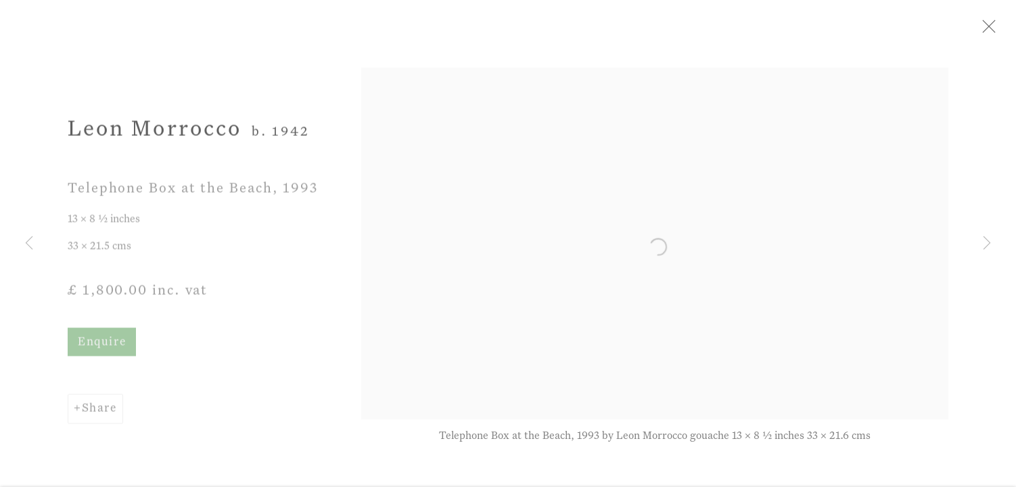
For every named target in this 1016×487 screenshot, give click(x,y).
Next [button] (987, 243)
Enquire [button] (102, 346)
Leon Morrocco (154, 133)
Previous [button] (29, 243)
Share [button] (99, 413)
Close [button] (992, 30)
